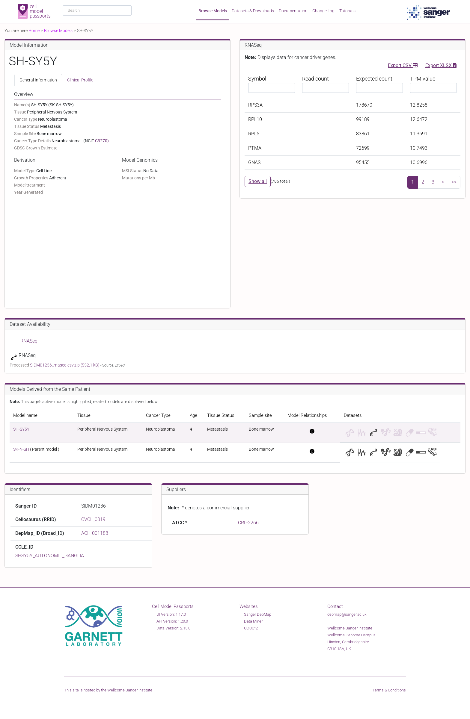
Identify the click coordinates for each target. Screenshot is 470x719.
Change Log (323, 10)
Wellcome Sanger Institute (129, 690)
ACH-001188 (94, 533)
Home (34, 30)
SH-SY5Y (21, 429)
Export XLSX (441, 64)
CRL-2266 (248, 523)
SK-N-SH (21, 449)
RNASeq (28, 341)
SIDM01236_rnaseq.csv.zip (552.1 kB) (65, 365)
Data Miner (253, 621)
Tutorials (347, 10)
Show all (257, 181)
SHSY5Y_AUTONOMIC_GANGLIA (49, 555)
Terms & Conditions (389, 690)
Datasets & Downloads (253, 10)
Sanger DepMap (257, 614)
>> (454, 182)
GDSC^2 (251, 628)
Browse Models (212, 10)
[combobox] (97, 10)
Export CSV (403, 64)
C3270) (102, 140)
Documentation (293, 10)
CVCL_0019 (93, 519)
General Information (38, 80)
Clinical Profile (80, 80)
